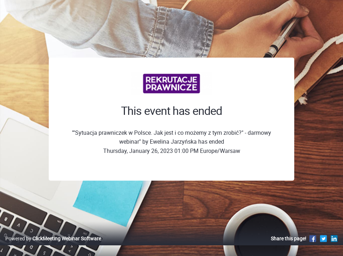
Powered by (53, 245)
